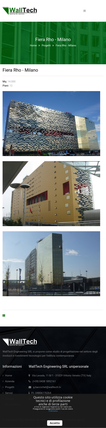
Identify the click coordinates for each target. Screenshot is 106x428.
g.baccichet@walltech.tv (47, 387)
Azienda (9, 381)
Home (33, 45)
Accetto (55, 423)
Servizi (9, 392)
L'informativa (53, 411)
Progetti (46, 45)
